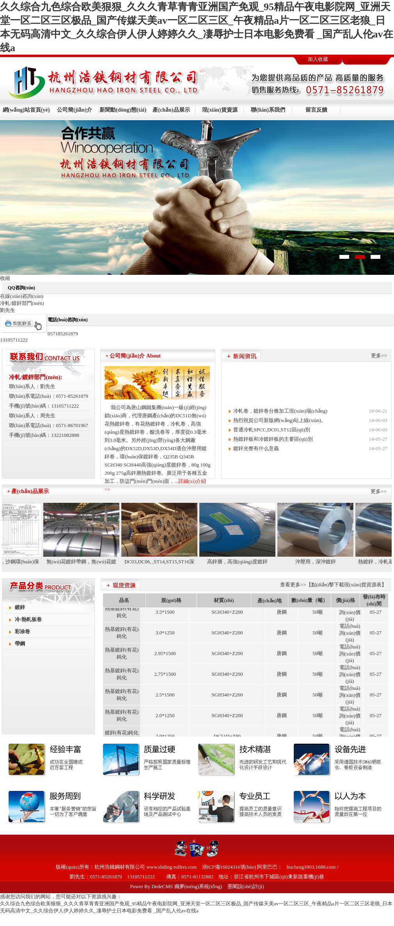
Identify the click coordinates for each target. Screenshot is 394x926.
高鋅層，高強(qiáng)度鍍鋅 (240, 562)
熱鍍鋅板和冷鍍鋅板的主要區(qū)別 (273, 439)
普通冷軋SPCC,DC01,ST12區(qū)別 (271, 430)
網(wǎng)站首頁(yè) (26, 110)
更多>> (379, 355)
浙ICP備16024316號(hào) (229, 867)
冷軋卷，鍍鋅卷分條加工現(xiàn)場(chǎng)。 (280, 411)
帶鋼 (20, 643)
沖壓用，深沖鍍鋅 (318, 562)
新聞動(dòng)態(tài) (122, 110)
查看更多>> (293, 585)
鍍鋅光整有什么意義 (256, 448)
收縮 (5, 278)
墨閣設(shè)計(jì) (245, 886)
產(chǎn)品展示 (171, 110)
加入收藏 (318, 59)
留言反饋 (316, 110)
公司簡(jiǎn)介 (74, 110)
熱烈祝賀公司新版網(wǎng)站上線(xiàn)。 (279, 420)
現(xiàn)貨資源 (220, 110)
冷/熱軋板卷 (28, 619)
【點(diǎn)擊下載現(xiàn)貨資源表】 (346, 585)
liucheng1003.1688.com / (312, 867)
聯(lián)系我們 (268, 110)
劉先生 (7, 310)
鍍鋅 (20, 607)
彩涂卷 (22, 631)
